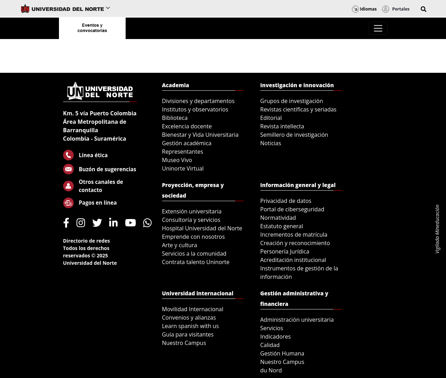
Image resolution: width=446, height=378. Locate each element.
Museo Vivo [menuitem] (177, 160)
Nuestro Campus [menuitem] (184, 343)
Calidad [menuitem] (270, 345)
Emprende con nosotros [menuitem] (193, 237)
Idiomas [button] (364, 9)
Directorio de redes (86, 240)
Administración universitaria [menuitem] (297, 319)
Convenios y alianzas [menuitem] (189, 317)
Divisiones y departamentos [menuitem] (198, 101)
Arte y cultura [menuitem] (179, 245)
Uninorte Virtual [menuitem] (183, 168)
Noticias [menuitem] (270, 143)
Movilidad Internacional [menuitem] (193, 309)
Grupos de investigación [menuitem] (291, 101)
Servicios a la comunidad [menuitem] (194, 253)
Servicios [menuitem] (271, 328)
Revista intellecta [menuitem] (282, 126)
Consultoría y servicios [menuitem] (191, 220)
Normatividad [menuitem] (278, 218)
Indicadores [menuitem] (275, 336)
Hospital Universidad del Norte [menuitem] (202, 228)
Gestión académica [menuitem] (187, 143)
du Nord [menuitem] (271, 370)
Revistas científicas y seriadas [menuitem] (298, 109)
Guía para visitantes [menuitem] (188, 334)
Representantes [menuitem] (182, 151)
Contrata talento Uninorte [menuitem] (196, 262)
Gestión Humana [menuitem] (282, 353)
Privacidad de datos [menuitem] (286, 201)
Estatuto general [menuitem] (281, 226)
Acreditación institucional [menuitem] (293, 260)
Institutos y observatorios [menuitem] (195, 109)
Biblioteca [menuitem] (175, 118)
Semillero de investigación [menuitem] (294, 135)
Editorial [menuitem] (271, 118)
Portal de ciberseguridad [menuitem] (292, 209)
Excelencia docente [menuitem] (187, 126)
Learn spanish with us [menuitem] (190, 326)
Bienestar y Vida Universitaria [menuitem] (200, 135)
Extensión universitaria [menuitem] (192, 211)
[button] (423, 9)
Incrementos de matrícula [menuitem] (294, 234)
